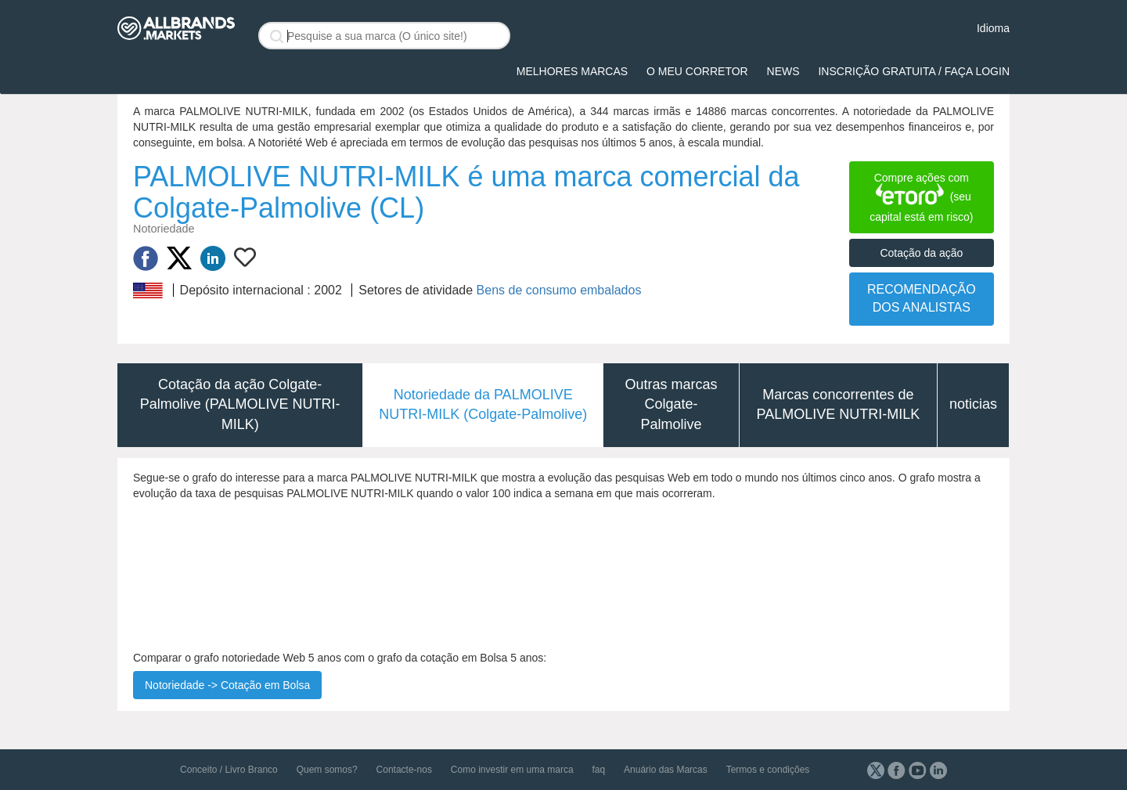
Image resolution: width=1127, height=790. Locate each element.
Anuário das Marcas (666, 769)
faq (598, 769)
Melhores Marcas (572, 71)
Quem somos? (327, 769)
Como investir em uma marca (512, 769)
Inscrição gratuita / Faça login (914, 71)
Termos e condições (768, 769)
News (783, 71)
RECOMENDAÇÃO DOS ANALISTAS (921, 298)
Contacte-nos (404, 769)
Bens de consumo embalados (559, 290)
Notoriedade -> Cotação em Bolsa (227, 685)
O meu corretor (697, 71)
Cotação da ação (921, 253)
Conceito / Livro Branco (229, 769)
